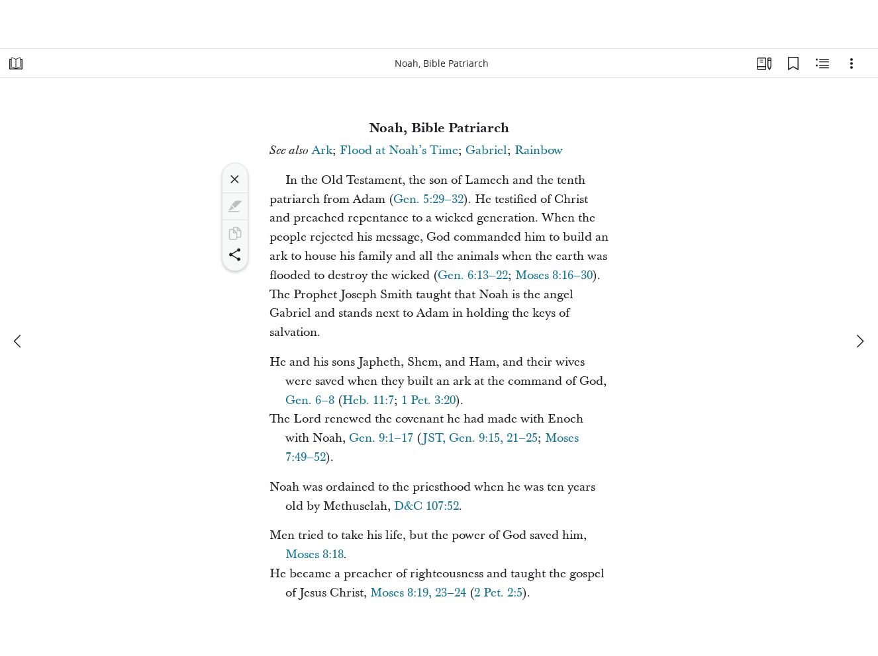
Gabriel (486, 150)
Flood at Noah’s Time (399, 150)
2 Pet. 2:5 (498, 593)
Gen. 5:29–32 (428, 199)
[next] (859, 341)
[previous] (18, 341)
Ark (322, 150)
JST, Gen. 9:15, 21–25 (480, 438)
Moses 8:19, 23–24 (418, 593)
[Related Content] (822, 63)
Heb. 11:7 (368, 400)
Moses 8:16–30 (554, 275)
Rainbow (538, 150)
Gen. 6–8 (309, 400)
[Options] (851, 63)
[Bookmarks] (793, 63)
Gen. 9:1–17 (381, 438)
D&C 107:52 (426, 506)
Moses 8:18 (314, 554)
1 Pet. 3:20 (428, 400)
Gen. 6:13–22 (473, 275)
